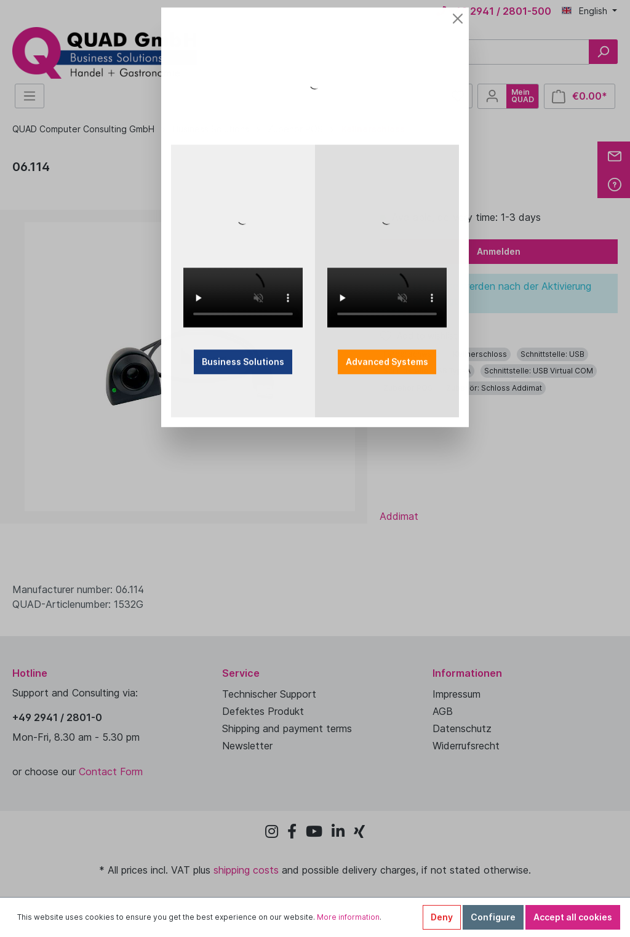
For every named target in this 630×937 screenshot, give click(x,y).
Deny (442, 917)
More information (348, 917)
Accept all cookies (572, 917)
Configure (493, 917)
